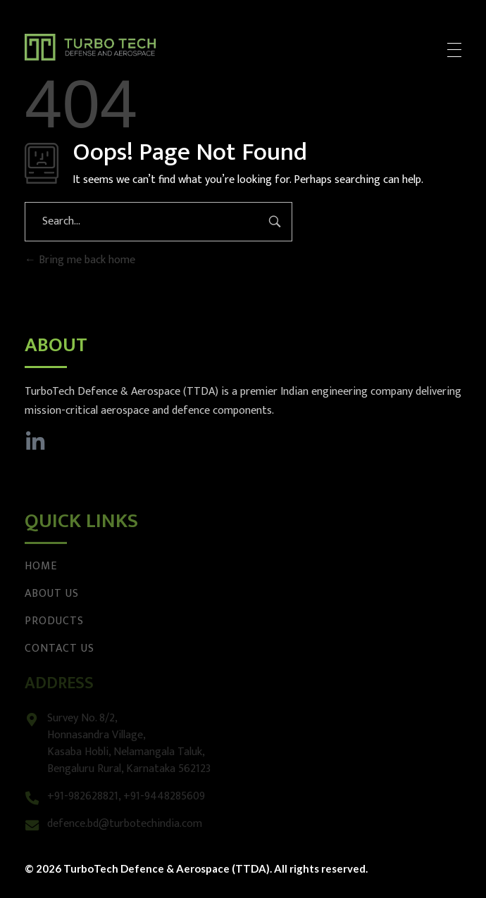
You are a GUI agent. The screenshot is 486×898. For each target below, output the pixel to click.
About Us (52, 593)
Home (41, 566)
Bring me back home (80, 260)
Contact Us (59, 648)
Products (54, 621)
